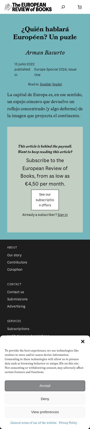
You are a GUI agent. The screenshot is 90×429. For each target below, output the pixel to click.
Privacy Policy (68, 423)
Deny (45, 399)
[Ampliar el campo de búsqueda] (63, 7)
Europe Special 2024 (50, 69)
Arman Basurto (45, 53)
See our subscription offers (45, 199)
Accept (45, 386)
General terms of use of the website (34, 423)
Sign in (63, 215)
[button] (82, 341)
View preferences (45, 412)
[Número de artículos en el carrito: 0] (79, 7)
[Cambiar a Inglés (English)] (51, 84)
